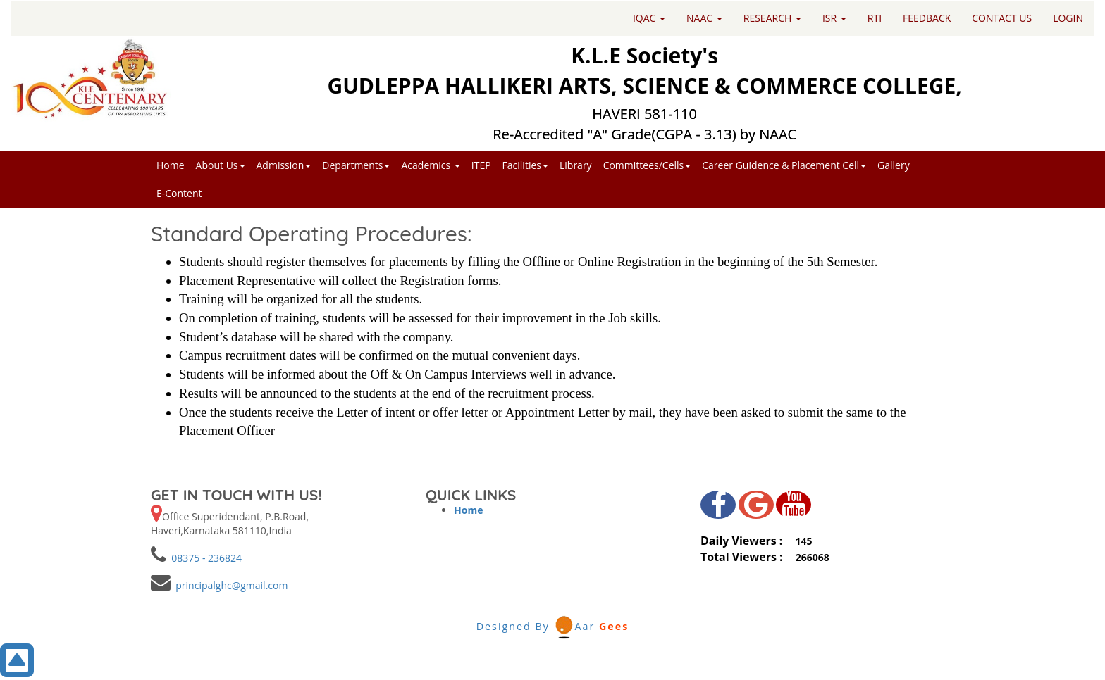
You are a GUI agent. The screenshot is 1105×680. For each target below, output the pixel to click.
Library (576, 165)
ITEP (481, 165)
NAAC (704, 18)
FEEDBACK (927, 18)
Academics (430, 165)
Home (170, 165)
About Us (220, 165)
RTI (875, 18)
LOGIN (1068, 18)
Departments (356, 165)
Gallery (893, 165)
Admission (284, 165)
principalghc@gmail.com (229, 585)
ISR (834, 18)
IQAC (649, 18)
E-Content (179, 193)
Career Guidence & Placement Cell (784, 165)
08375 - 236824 (204, 558)
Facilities (525, 165)
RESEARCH (772, 18)
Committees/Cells (647, 165)
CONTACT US (1002, 18)
